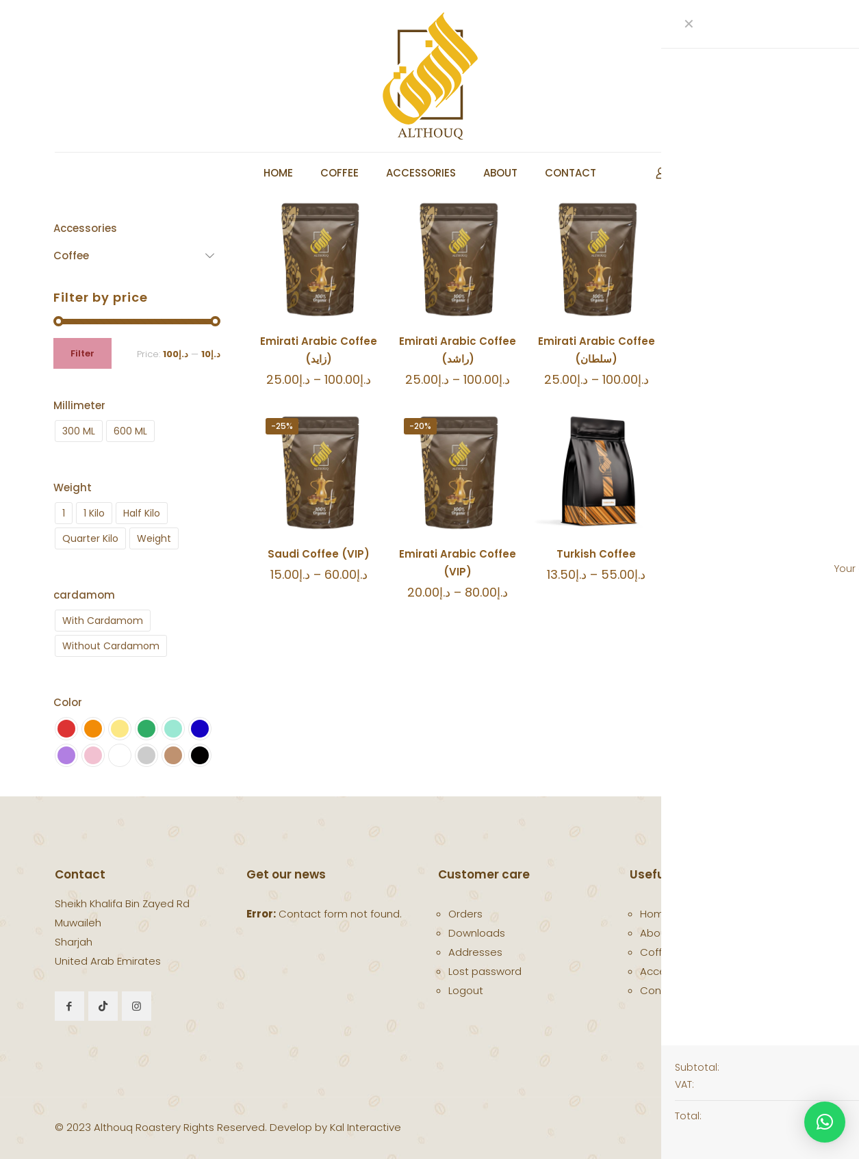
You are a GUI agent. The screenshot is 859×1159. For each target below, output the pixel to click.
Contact (661, 990)
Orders (465, 914)
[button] (824, 1122)
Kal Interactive (365, 1127)
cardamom (84, 595)
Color (67, 702)
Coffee (658, 952)
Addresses (475, 952)
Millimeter (79, 405)
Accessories (671, 971)
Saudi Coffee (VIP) (319, 554)
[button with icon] (69, 1006)
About (655, 933)
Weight (72, 487)
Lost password (485, 971)
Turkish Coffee (596, 554)
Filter (82, 353)
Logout (465, 990)
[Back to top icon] (800, 1121)
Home (655, 914)
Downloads (476, 933)
